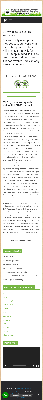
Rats (4, 324)
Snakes (5, 331)
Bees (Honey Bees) (10, 301)
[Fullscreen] (37, 366)
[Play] (5, 366)
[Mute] (34, 366)
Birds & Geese (8, 305)
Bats (4, 293)
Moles (5, 312)
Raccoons (6, 320)
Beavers (6, 297)
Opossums (7, 316)
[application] (22, 357)
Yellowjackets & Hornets (12, 335)
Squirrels (6, 327)
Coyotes (5, 308)
